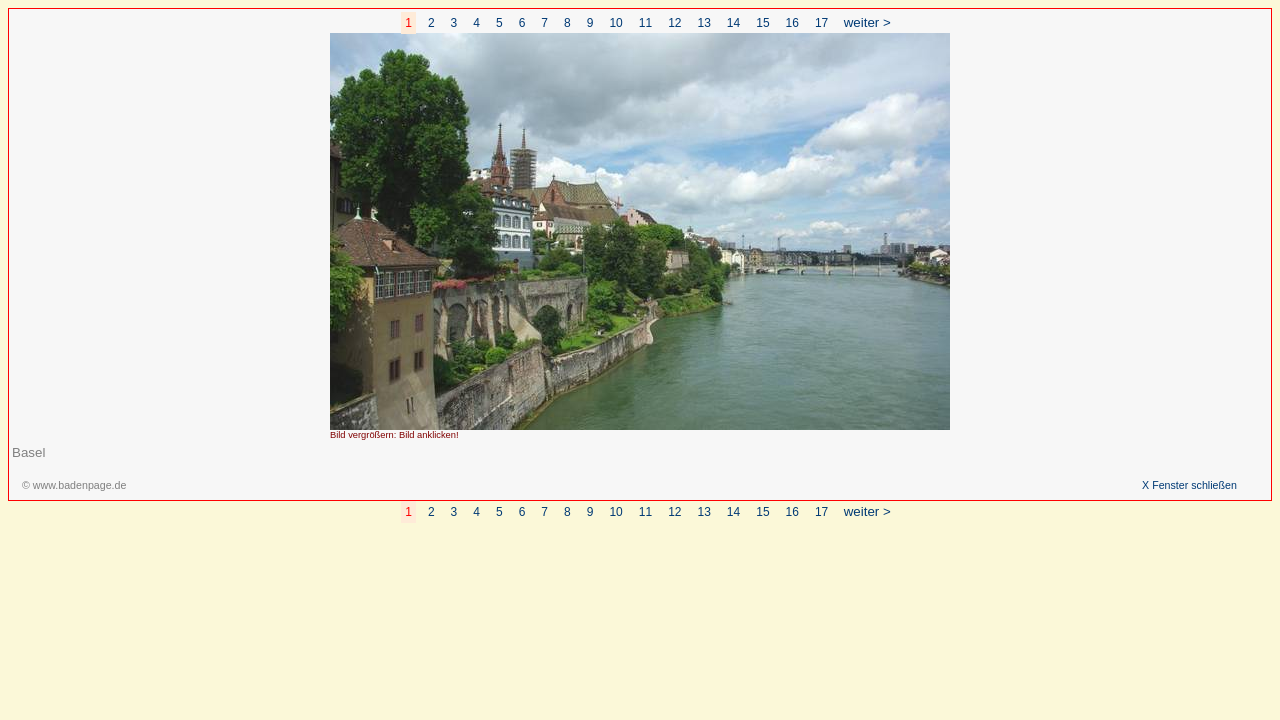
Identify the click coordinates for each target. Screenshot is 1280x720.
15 (762, 23)
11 (645, 23)
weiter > (867, 22)
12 (674, 23)
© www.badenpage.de (74, 485)
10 (615, 23)
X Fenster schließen (1189, 485)
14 (733, 23)
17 (821, 23)
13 (704, 23)
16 (792, 23)
